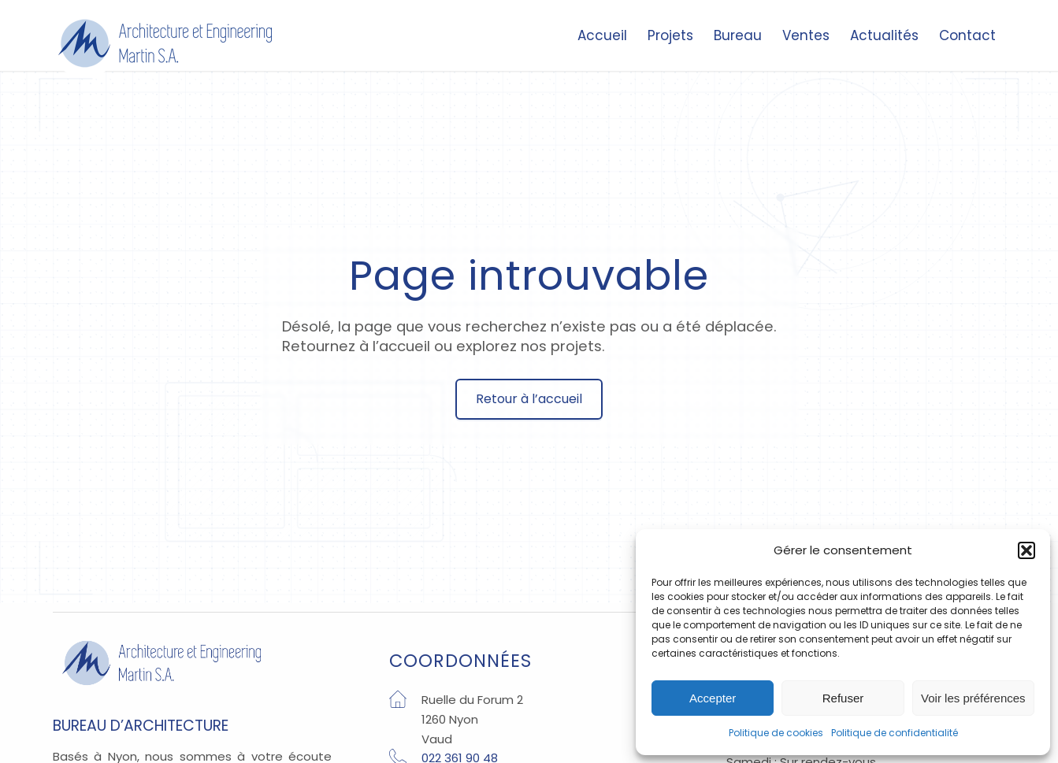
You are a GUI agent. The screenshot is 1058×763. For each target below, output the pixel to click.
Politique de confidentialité (894, 732)
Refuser (843, 698)
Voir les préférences (973, 698)
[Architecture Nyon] (165, 43)
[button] (1026, 550)
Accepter (712, 698)
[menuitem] (602, 39)
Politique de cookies (776, 732)
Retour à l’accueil (529, 399)
